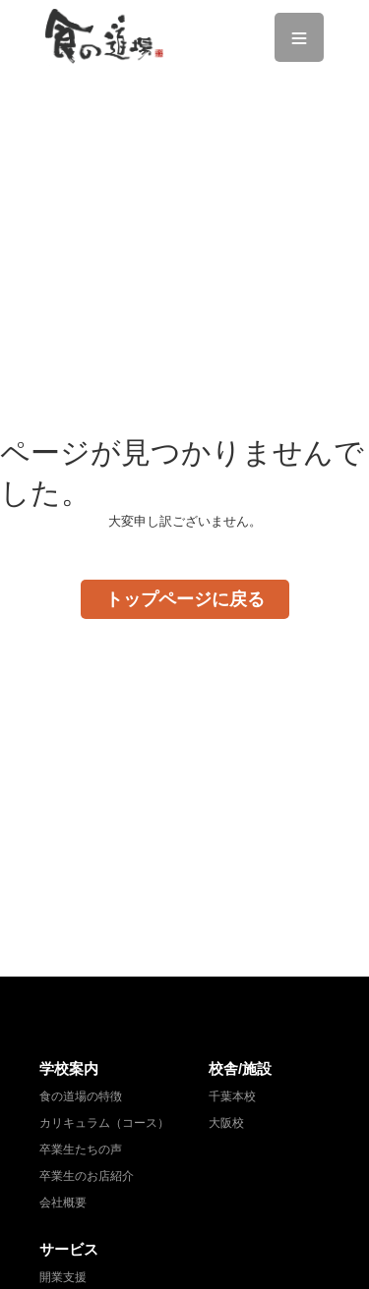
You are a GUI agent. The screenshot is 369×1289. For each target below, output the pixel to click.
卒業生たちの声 (80, 1149)
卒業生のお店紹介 (86, 1176)
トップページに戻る (185, 599)
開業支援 (63, 1277)
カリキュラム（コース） (104, 1123)
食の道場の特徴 (80, 1096)
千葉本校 (232, 1096)
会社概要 (63, 1202)
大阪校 (226, 1123)
